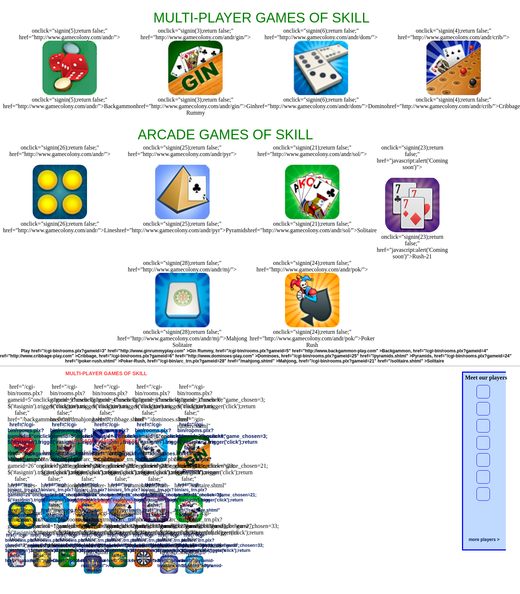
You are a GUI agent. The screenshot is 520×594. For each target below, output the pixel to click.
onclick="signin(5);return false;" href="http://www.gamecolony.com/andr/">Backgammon (69, 103)
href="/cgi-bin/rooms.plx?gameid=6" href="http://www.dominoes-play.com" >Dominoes (188, 356)
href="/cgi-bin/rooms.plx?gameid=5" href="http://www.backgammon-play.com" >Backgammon (313, 350)
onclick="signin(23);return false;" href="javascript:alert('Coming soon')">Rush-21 (412, 246)
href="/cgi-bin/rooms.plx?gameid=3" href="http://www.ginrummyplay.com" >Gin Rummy (122, 350)
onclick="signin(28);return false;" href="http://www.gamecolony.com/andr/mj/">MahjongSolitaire (182, 338)
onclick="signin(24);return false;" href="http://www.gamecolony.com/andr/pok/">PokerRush (312, 338)
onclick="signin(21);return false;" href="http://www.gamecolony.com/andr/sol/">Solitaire (312, 227)
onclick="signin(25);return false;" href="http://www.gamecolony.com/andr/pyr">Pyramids (182, 227)
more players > (484, 539)
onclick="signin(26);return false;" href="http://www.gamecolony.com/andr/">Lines (60, 227)
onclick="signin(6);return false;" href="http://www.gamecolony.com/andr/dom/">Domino (321, 103)
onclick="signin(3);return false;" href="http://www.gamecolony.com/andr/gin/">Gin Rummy (195, 106)
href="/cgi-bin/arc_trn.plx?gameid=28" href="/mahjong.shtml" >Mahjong (221, 361)
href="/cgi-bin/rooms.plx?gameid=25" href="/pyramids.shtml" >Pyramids (356, 356)
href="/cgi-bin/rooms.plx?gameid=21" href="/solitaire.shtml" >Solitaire (371, 361)
